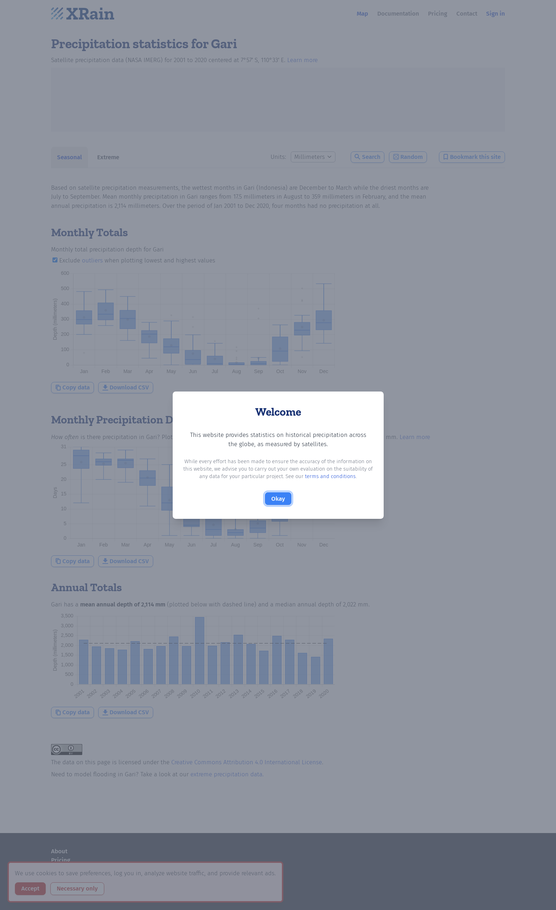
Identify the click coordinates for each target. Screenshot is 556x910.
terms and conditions (330, 476)
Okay (278, 499)
